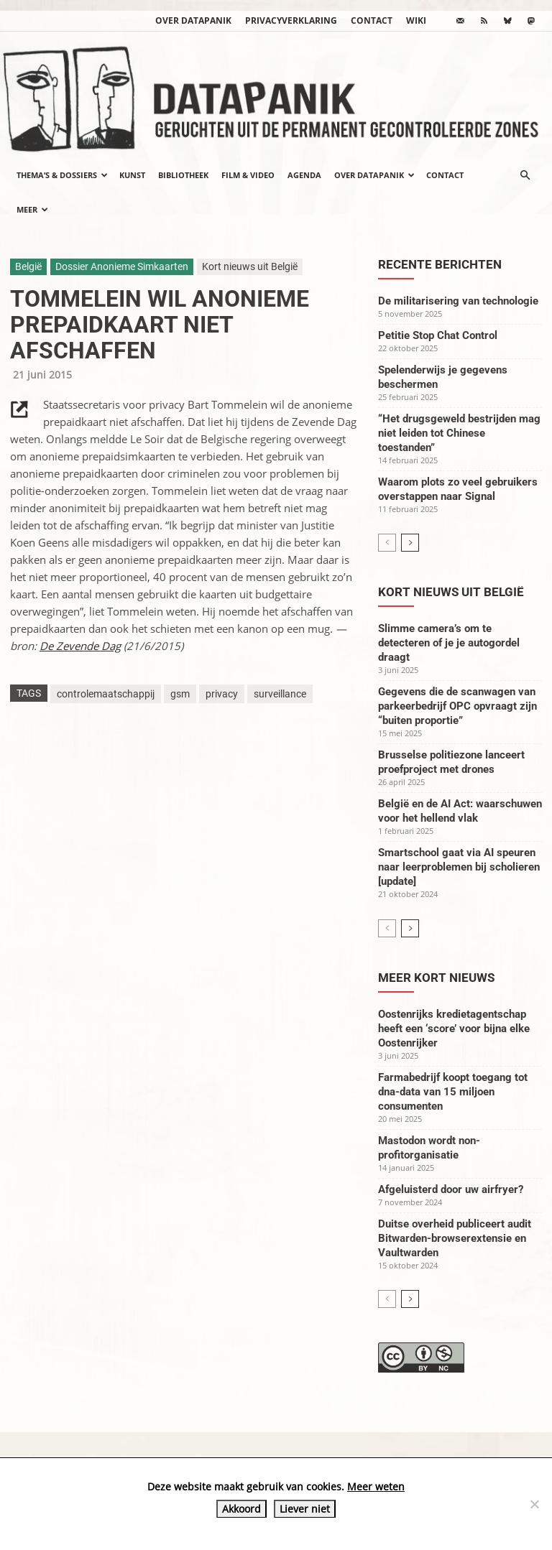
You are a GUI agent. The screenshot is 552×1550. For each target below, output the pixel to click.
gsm (180, 694)
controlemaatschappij (106, 694)
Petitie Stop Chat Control (437, 335)
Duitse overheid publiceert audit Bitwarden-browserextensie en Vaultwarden (454, 1238)
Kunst (132, 175)
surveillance (280, 694)
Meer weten (376, 1486)
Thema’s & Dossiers (62, 175)
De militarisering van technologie (458, 300)
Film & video (248, 175)
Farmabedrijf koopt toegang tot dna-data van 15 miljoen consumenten (453, 1092)
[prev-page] (387, 543)
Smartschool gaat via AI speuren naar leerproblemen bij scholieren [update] (459, 867)
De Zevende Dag (80, 646)
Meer (32, 209)
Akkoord (241, 1509)
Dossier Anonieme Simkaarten (121, 266)
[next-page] (410, 543)
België (28, 266)
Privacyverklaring (291, 20)
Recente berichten (440, 264)
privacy (222, 694)
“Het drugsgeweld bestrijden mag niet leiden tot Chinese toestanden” (459, 433)
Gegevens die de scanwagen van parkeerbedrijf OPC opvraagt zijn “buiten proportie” (457, 706)
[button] (524, 175)
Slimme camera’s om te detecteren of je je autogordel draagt (449, 643)
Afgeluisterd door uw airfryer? (450, 1189)
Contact (371, 20)
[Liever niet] (534, 1504)
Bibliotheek (183, 175)
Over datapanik (193, 20)
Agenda (304, 175)
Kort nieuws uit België (250, 266)
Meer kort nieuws (436, 977)
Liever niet (305, 1509)
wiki (416, 20)
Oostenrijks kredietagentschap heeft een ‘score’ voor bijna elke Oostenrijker (454, 1028)
